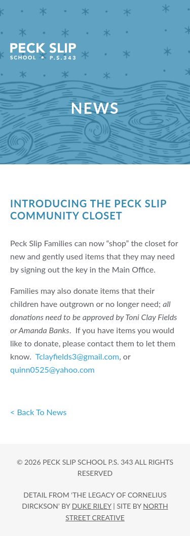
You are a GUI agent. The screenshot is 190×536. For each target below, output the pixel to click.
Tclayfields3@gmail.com (77, 356)
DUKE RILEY (91, 506)
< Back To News (38, 412)
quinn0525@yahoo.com (52, 369)
